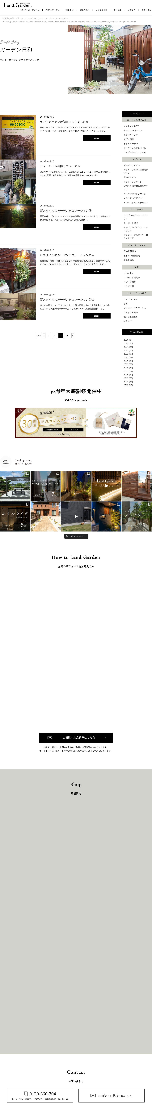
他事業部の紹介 (131, 316)
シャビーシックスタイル (135, 152)
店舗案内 (131, 10)
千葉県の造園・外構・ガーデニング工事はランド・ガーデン (28, 18)
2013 (126, 385)
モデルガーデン (52, 10)
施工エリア (15, 1054)
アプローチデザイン (133, 181)
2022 (126, 353)
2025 (126, 343)
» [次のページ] (72, 336)
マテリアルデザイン (133, 198)
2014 (126, 381)
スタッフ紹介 (96, 1054)
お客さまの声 (96, 1041)
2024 (126, 346)
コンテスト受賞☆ (132, 277)
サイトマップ (126, 1054)
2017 (126, 371)
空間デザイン (130, 177)
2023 (126, 350)
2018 (126, 367)
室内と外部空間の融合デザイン (136, 188)
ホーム (13, 1041)
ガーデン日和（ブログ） (101, 1046)
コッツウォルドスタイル (135, 148)
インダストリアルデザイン (136, 202)
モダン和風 (129, 139)
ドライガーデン (131, 143)
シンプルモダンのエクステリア (136, 217)
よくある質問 (101, 10)
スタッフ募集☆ (131, 312)
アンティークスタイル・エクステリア (136, 236)
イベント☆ (129, 273)
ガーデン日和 (60, 18)
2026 (126, 339)
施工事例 (69, 10)
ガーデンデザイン (132, 165)
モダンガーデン (131, 134)
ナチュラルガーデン (133, 130)
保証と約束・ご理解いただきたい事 (65, 1041)
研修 (126, 303)
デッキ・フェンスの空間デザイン (136, 171)
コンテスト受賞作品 (58, 1046)
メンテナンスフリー (133, 126)
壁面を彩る (129, 260)
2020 (126, 360)
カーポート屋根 (131, 223)
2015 (126, 378)
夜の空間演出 (130, 251)
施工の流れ (84, 10)
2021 (126, 357)
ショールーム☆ (131, 299)
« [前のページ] (44, 336)
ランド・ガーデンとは (30, 10)
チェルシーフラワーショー (136, 308)
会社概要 (117, 10)
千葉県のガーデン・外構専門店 (69, 1083)
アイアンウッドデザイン (135, 193)
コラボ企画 (129, 286)
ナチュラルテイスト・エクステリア (136, 229)
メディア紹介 (130, 281)
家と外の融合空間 (132, 255)
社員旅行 (128, 321)
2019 (126, 364)
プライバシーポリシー (129, 1050)
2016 (126, 374)
